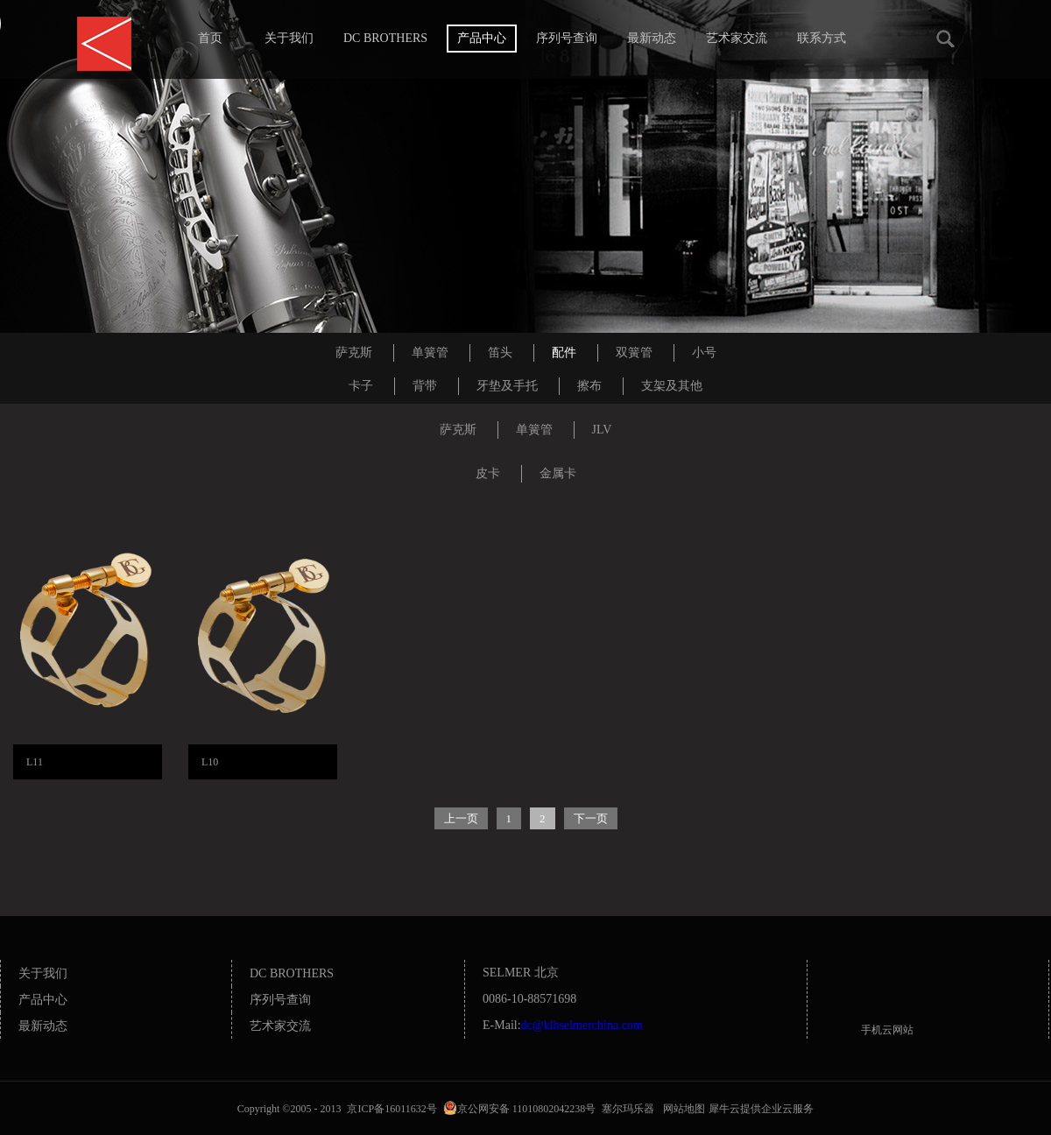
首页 (210, 38)
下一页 (591, 818)
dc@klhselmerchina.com (582, 1025)
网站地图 (681, 1109)
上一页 (461, 818)
